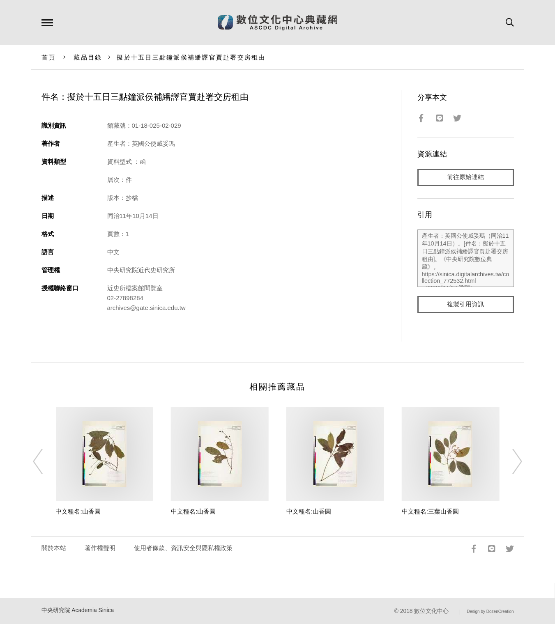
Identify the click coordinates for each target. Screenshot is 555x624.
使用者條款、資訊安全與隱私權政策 (183, 547)
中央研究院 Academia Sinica (77, 610)
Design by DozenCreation (490, 611)
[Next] (509, 461)
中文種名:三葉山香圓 (430, 511)
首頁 (48, 57)
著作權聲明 (100, 547)
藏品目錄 (88, 57)
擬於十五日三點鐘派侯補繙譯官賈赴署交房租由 (191, 57)
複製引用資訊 (465, 304)
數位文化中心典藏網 (277, 22)
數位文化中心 (431, 611)
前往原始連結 (465, 177)
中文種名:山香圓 (77, 511)
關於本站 (53, 547)
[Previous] (45, 461)
